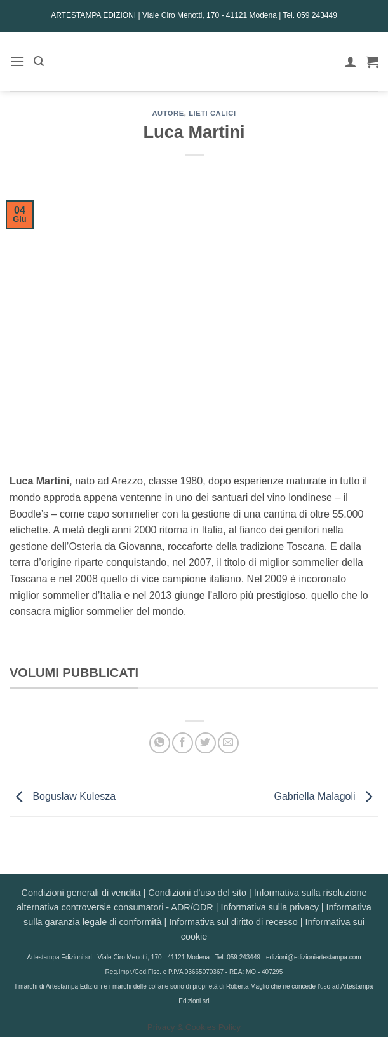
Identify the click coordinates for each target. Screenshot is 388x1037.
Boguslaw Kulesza (63, 796)
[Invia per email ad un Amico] (228, 742)
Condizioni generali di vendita (81, 893)
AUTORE (168, 113)
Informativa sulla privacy (269, 907)
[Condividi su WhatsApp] (159, 742)
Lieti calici (212, 113)
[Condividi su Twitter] (205, 742)
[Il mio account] (350, 62)
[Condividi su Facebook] (182, 742)
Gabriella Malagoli (326, 796)
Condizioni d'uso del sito (197, 893)
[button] (17, 61)
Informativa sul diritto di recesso (233, 922)
